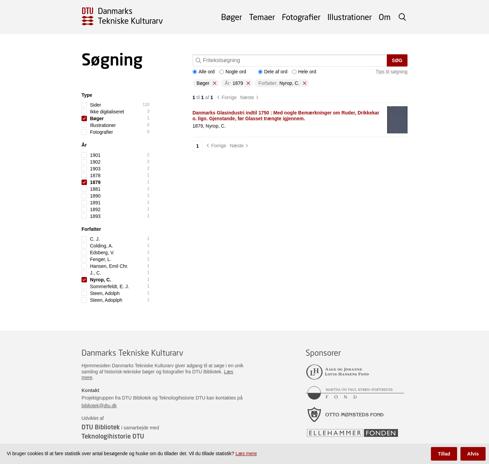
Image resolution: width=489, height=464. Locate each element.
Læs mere (246, 453)
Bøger (231, 17)
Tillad (444, 454)
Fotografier (301, 17)
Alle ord (204, 71)
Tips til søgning (392, 71)
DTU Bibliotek (101, 427)
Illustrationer (349, 17)
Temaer (262, 17)
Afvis (473, 454)
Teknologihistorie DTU (113, 436)
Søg (397, 60)
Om (385, 17)
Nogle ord (232, 71)
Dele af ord (272, 71)
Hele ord (304, 71)
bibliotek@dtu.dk (99, 405)
